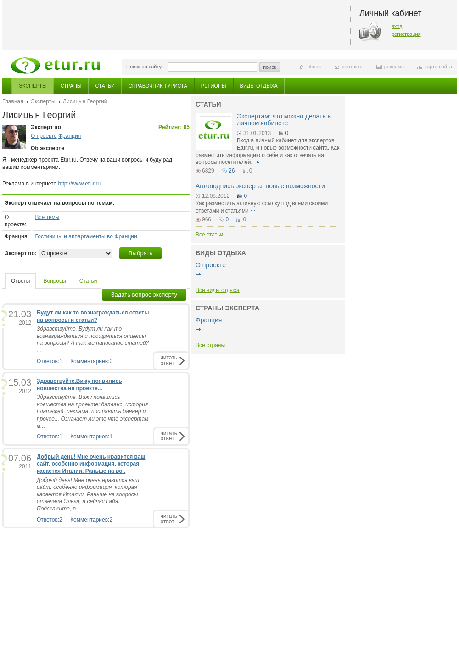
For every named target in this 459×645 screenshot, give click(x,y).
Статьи (105, 86)
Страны (71, 86)
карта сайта (438, 66)
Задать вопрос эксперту (144, 294)
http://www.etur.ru (81, 183)
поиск (269, 67)
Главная (12, 101)
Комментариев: (89, 361)
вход (397, 26)
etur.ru (314, 66)
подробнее (256, 162)
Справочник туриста (158, 86)
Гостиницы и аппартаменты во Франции (86, 236)
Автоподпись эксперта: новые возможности (260, 186)
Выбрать (140, 253)
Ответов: (48, 361)
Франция (69, 136)
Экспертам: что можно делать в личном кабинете (284, 119)
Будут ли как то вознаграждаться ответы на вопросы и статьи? (93, 316)
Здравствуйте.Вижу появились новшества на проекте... (79, 385)
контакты (353, 66)
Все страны (210, 345)
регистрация (406, 34)
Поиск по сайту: (144, 66)
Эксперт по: (21, 253)
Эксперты (33, 86)
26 (232, 171)
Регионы (213, 86)
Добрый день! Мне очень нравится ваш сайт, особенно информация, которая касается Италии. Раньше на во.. (91, 464)
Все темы (47, 217)
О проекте (44, 136)
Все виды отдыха (218, 290)
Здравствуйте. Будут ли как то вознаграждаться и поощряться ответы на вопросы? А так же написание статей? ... (93, 339)
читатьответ (169, 360)
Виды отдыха (259, 86)
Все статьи (209, 234)
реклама (394, 66)
